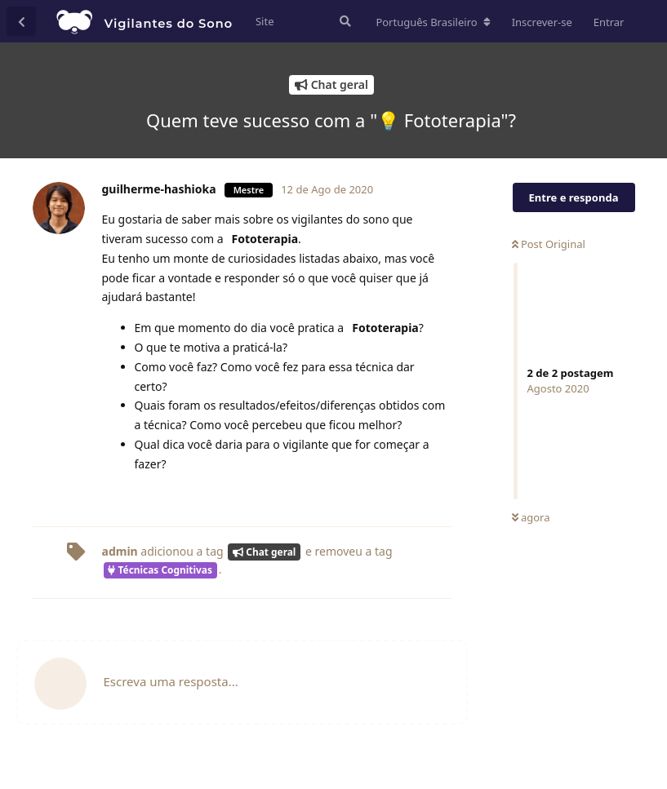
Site (265, 21)
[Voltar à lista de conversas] (21, 21)
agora (531, 517)
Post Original (548, 244)
